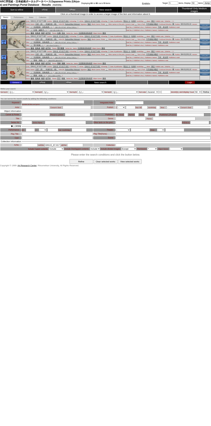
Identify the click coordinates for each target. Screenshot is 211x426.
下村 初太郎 (163, 27)
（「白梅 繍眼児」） (38, 30)
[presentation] (6, 17)
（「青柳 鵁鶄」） (38, 60)
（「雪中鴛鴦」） (37, 45)
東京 (153, 21)
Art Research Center (27, 165)
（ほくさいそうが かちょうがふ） (65, 27)
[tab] (6, 17)
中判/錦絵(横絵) (152, 24)
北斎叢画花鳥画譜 (85, 33)
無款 (89, 24)
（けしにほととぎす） (54, 75)
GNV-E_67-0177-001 (61, 21)
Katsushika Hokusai (72, 24)
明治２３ (126, 21)
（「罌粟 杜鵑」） (38, 75)
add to (3, 27)
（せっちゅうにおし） (53, 45)
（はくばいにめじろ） (56, 30)
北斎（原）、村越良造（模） (46, 24)
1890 (133, 21)
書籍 (104, 33)
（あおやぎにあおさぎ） (55, 60)
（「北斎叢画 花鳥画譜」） (41, 27)
